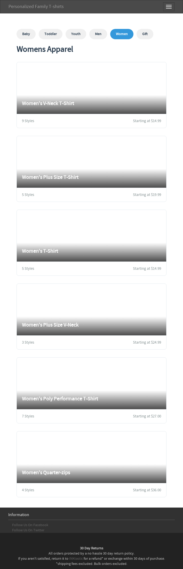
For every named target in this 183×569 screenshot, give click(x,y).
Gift (145, 34)
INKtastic (76, 558)
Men (98, 34)
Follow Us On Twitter (28, 530)
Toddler (50, 34)
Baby (26, 34)
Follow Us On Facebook (30, 525)
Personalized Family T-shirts (36, 7)
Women (122, 34)
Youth (76, 34)
